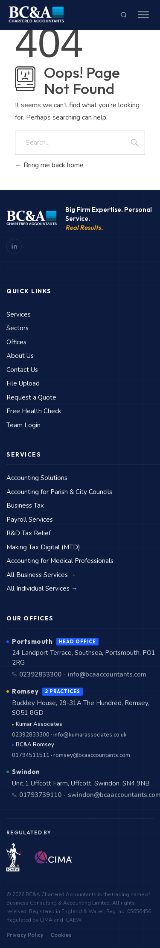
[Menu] (143, 15)
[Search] (124, 15)
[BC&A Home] (31, 218)
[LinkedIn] (14, 246)
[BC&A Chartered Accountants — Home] (36, 14)
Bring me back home (49, 165)
